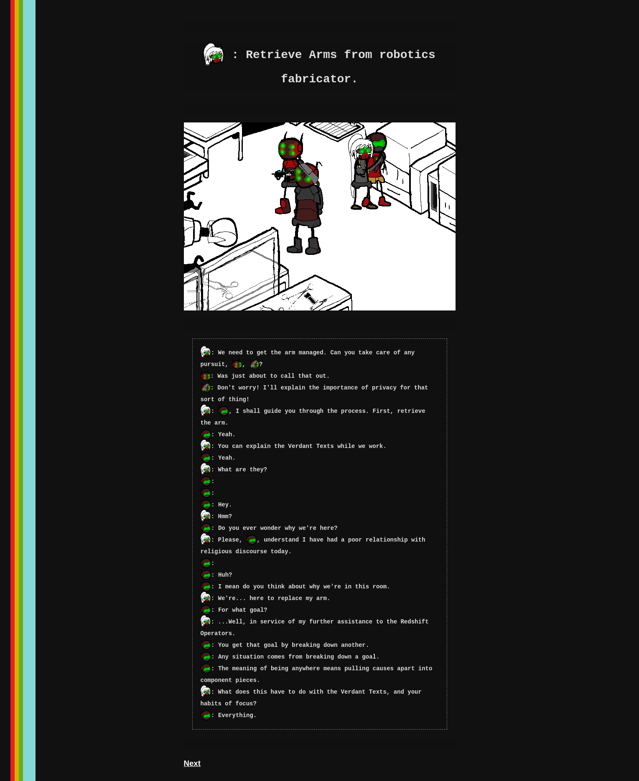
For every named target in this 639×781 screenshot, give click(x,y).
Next (192, 763)
